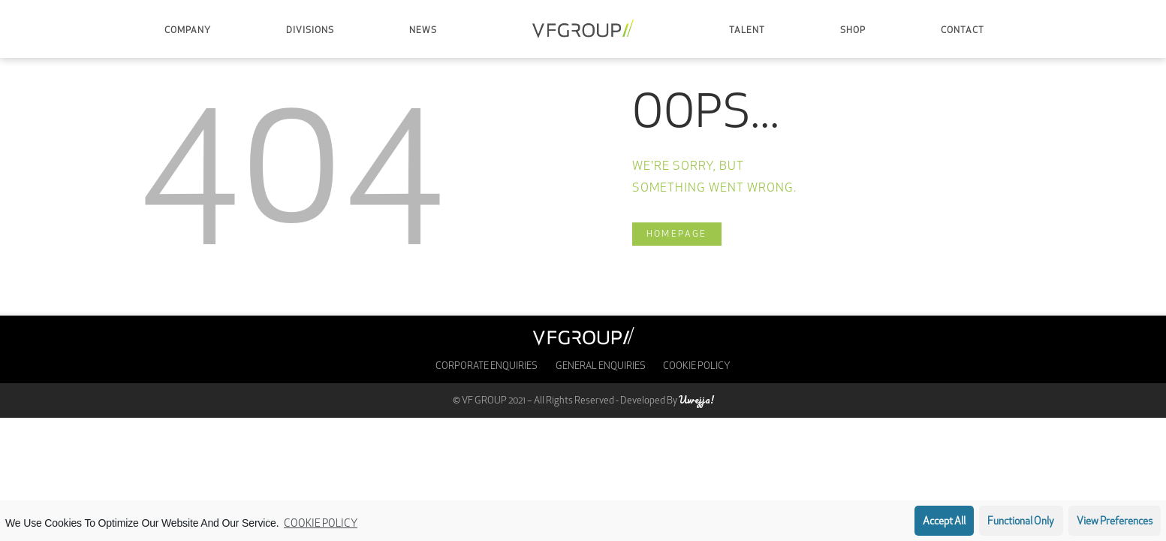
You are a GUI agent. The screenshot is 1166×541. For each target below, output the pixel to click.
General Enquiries (601, 366)
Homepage (676, 234)
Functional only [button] (1020, 521)
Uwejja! (696, 399)
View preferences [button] (1114, 521)
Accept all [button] (944, 521)
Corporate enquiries (486, 366)
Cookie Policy (320, 524)
